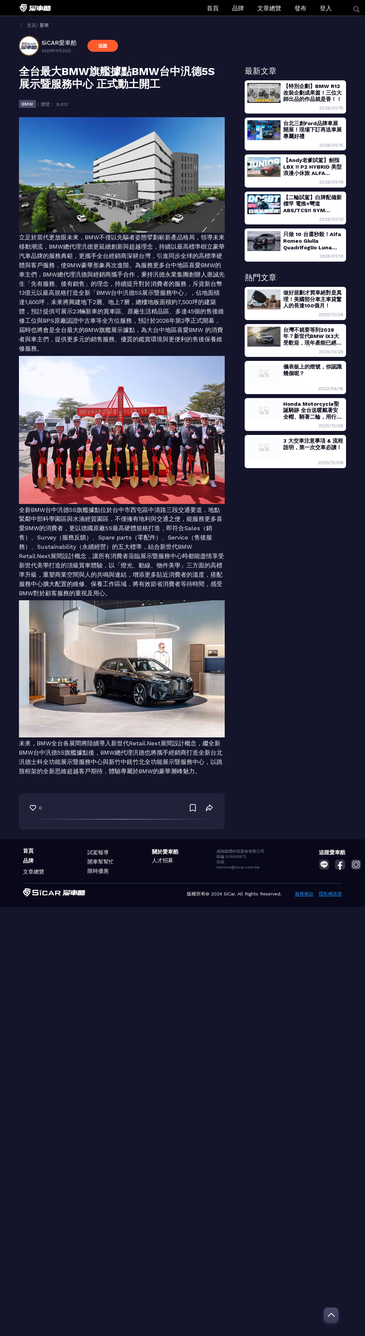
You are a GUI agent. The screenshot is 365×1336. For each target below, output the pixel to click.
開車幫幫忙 (100, 862)
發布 (300, 8)
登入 (326, 8)
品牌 (238, 8)
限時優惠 (98, 871)
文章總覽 (269, 8)
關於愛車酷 (165, 852)
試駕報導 (98, 852)
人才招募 (162, 860)
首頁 (213, 8)
